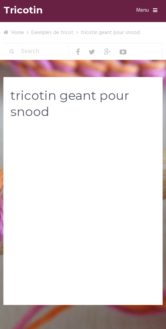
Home (17, 33)
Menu (142, 10)
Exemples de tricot (52, 33)
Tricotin (23, 10)
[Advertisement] (83, 213)
